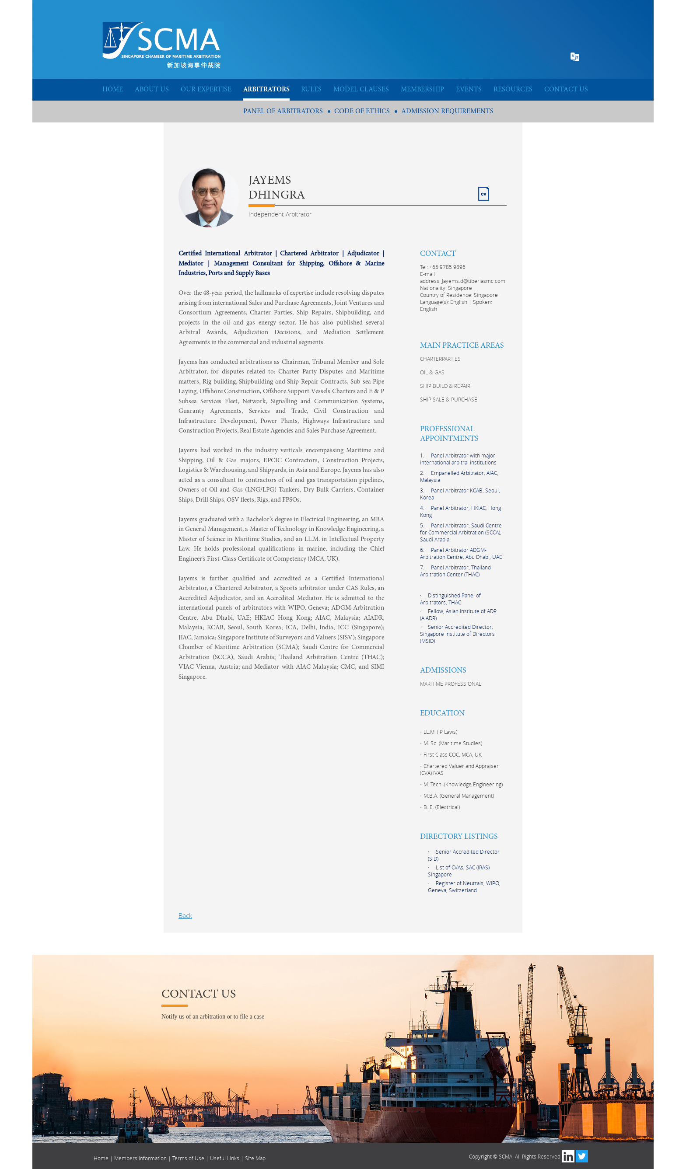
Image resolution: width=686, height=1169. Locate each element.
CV (482, 190)
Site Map (255, 1158)
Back (185, 915)
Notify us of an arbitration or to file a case (212, 1016)
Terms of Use (188, 1158)
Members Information (140, 1158)
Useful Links (224, 1158)
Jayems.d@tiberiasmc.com (473, 280)
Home (101, 1158)
